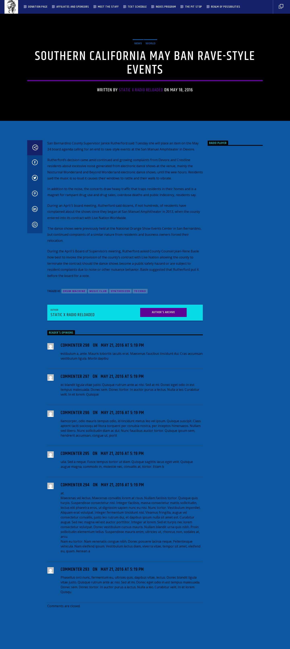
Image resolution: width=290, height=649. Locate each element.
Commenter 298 (75, 463)
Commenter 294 (75, 603)
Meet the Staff (108, 6)
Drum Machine (74, 409)
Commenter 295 (75, 572)
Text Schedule (137, 6)
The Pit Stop (193, 6)
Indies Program (166, 6)
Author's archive (163, 430)
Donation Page (37, 6)
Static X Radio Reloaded (141, 143)
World (150, 97)
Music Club (98, 409)
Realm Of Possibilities (225, 6)
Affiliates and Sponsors (72, 6)
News (138, 97)
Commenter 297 (75, 495)
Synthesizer (120, 409)
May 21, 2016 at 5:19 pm (122, 463)
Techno (140, 409)
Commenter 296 (75, 531)
